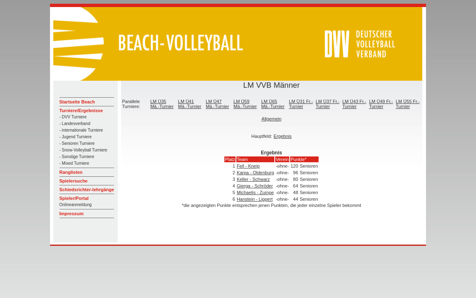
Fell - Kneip (248, 165)
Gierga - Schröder (255, 185)
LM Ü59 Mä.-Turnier (245, 104)
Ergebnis (282, 136)
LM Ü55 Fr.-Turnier (408, 104)
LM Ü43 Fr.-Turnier (355, 104)
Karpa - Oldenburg (255, 172)
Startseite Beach (77, 101)
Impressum (72, 213)
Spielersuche (74, 180)
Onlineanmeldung (76, 204)
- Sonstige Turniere (77, 156)
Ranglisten (71, 172)
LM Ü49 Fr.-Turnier (381, 104)
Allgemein (271, 118)
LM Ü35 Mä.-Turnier (162, 104)
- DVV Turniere (73, 117)
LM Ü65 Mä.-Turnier (272, 104)
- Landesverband (75, 123)
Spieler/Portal (74, 198)
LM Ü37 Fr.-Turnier (328, 104)
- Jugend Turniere (76, 137)
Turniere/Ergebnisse (81, 110)
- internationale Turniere (81, 130)
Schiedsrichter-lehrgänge (87, 189)
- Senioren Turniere (77, 143)
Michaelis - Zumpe (255, 192)
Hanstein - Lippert (255, 199)
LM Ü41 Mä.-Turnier (189, 104)
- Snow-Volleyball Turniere (83, 150)
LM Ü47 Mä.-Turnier (217, 104)
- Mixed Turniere (74, 163)
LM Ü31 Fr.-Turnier (301, 104)
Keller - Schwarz (253, 179)
